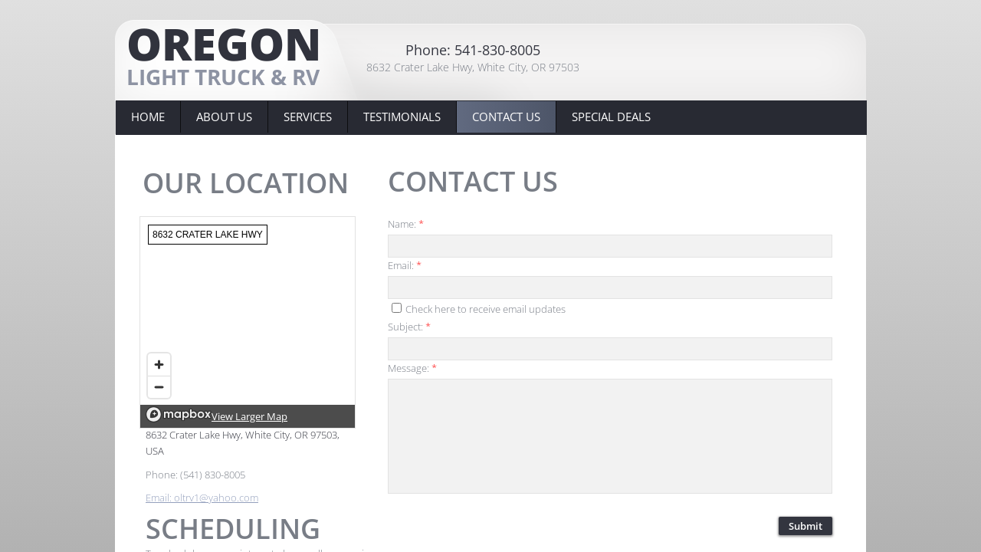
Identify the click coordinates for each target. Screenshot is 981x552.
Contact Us (506, 116)
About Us (224, 116)
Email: (405, 265)
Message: (412, 368)
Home (148, 116)
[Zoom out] (159, 387)
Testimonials (402, 116)
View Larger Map (249, 416)
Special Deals (611, 116)
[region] (247, 322)
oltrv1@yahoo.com (216, 497)
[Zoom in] (159, 364)
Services (308, 116)
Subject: (409, 327)
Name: (406, 224)
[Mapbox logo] (178, 414)
